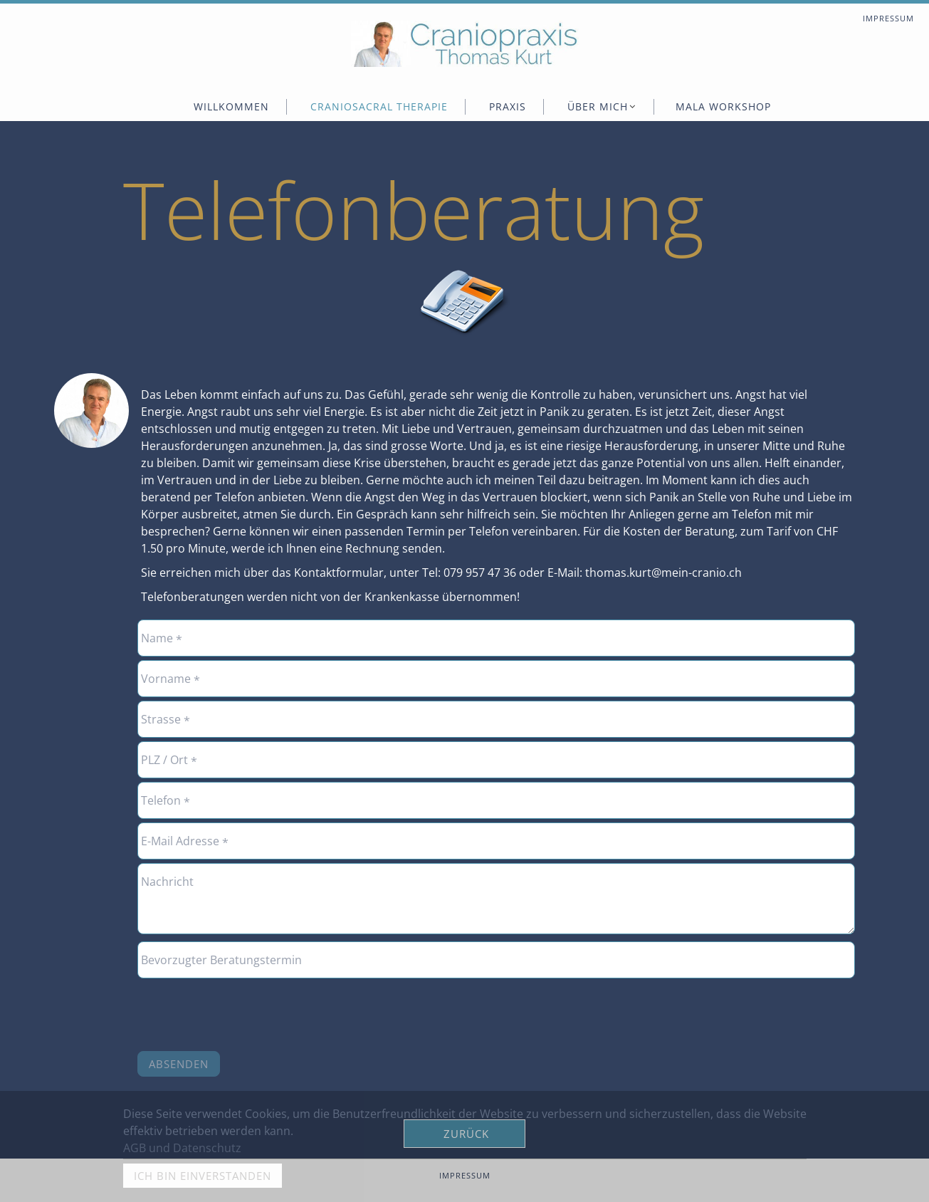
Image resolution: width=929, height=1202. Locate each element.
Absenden (179, 1064)
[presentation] (245, 1010)
